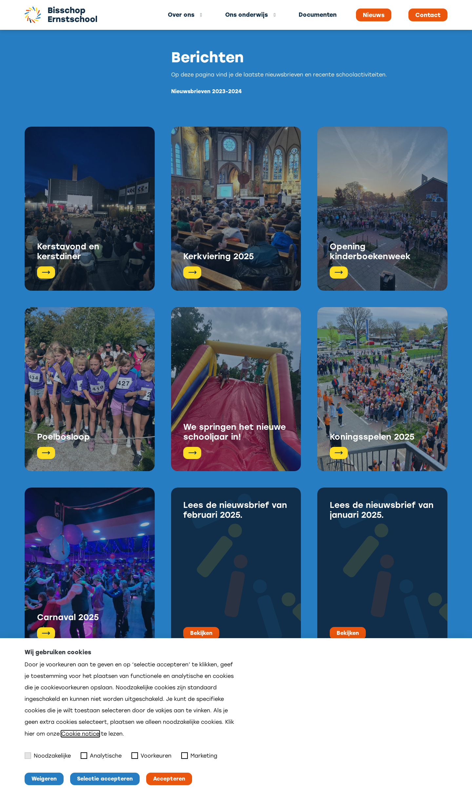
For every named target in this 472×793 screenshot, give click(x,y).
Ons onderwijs (246, 14)
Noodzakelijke (48, 755)
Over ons (181, 14)
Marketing (199, 755)
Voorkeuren (151, 755)
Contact (428, 15)
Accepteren (169, 779)
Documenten (318, 14)
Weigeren (44, 779)
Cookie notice (80, 734)
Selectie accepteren (105, 779)
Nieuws (373, 15)
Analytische (101, 755)
